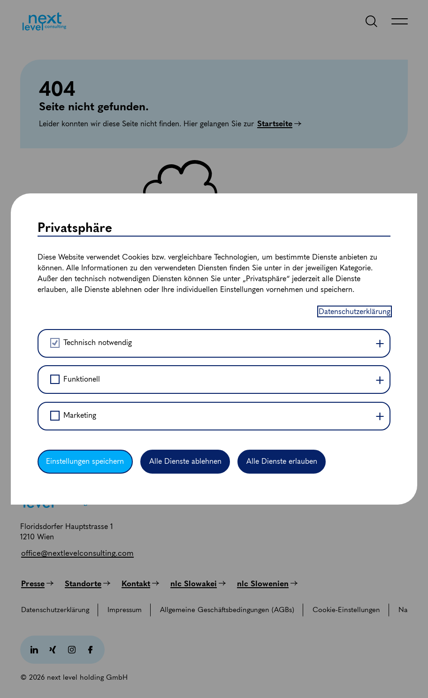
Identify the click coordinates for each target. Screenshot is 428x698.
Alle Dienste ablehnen (185, 461)
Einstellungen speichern (85, 461)
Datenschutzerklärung (354, 311)
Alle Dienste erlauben (281, 461)
